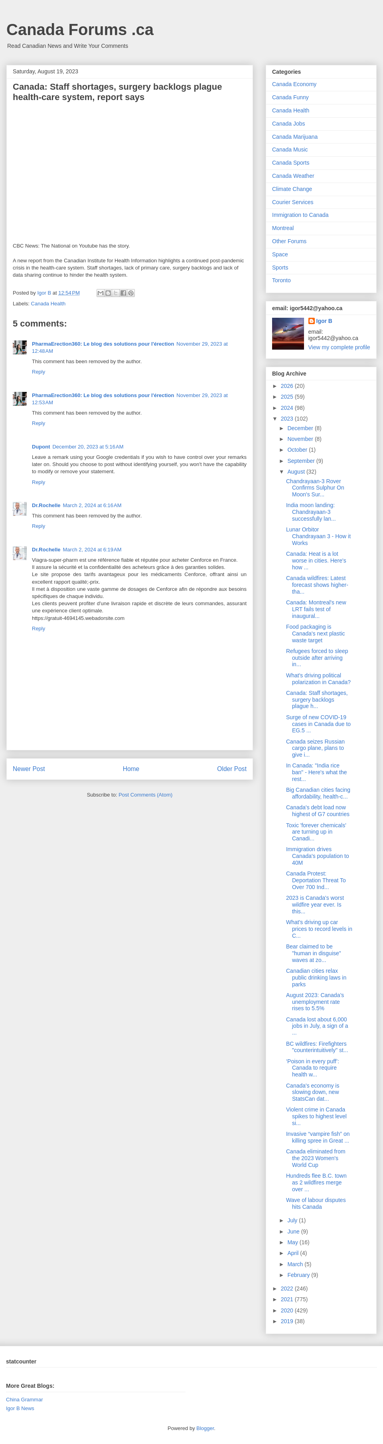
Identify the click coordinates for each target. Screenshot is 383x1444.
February (299, 1275)
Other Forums (289, 241)
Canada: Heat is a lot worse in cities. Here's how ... (316, 561)
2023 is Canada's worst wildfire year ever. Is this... (315, 905)
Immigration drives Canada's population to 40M (317, 856)
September (301, 461)
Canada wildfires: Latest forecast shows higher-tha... (317, 585)
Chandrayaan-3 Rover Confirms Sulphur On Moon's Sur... (315, 488)
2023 (288, 418)
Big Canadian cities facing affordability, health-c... (318, 793)
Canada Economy (294, 84)
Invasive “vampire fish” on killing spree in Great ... (318, 1137)
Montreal (283, 228)
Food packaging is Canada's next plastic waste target (315, 633)
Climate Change (292, 189)
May (293, 1242)
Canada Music (290, 149)
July (293, 1220)
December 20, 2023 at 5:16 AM (87, 447)
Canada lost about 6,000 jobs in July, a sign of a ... (317, 1026)
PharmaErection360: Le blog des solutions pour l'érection (103, 344)
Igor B (324, 321)
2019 (288, 1321)
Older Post (232, 768)
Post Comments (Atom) (145, 795)
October (298, 450)
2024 (288, 408)
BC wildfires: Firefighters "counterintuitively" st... (317, 1047)
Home (131, 768)
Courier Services (292, 202)
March (295, 1264)
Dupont (41, 447)
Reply (38, 372)
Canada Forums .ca (80, 29)
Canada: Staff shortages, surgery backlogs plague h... (317, 700)
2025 (288, 396)
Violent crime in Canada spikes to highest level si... (316, 1116)
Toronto (281, 280)
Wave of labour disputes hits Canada (316, 1203)
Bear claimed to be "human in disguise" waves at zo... (313, 953)
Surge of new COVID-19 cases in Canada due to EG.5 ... (318, 724)
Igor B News (20, 1408)
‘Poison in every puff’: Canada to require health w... (312, 1068)
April (293, 1253)
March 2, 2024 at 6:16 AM (92, 505)
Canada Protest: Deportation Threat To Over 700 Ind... (316, 880)
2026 (288, 386)
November (300, 439)
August (296, 471)
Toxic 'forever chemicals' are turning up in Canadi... (316, 832)
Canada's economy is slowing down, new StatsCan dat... (312, 1092)
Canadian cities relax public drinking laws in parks (316, 978)
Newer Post (29, 768)
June (294, 1231)
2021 (288, 1299)
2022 (288, 1288)
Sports (280, 267)
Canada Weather (293, 176)
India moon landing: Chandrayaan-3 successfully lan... (311, 512)
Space (280, 254)
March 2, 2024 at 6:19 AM (92, 550)
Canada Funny (290, 97)
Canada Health (48, 304)
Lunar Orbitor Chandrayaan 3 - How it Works (318, 536)
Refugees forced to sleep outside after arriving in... (317, 658)
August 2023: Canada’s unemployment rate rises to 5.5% (315, 1002)
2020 (288, 1310)
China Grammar (24, 1400)
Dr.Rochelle (46, 505)
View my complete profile (339, 347)
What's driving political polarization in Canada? (318, 678)
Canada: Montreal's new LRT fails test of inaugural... (316, 609)
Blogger (205, 1428)
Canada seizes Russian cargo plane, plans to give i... (315, 748)
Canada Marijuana (295, 137)
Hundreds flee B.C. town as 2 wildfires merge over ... (316, 1182)
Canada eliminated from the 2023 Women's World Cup (315, 1158)
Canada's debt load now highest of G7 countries (317, 810)
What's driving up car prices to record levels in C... (319, 929)
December (300, 428)
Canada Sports (290, 162)
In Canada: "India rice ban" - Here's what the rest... (316, 772)
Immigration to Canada (300, 215)
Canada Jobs (288, 123)
